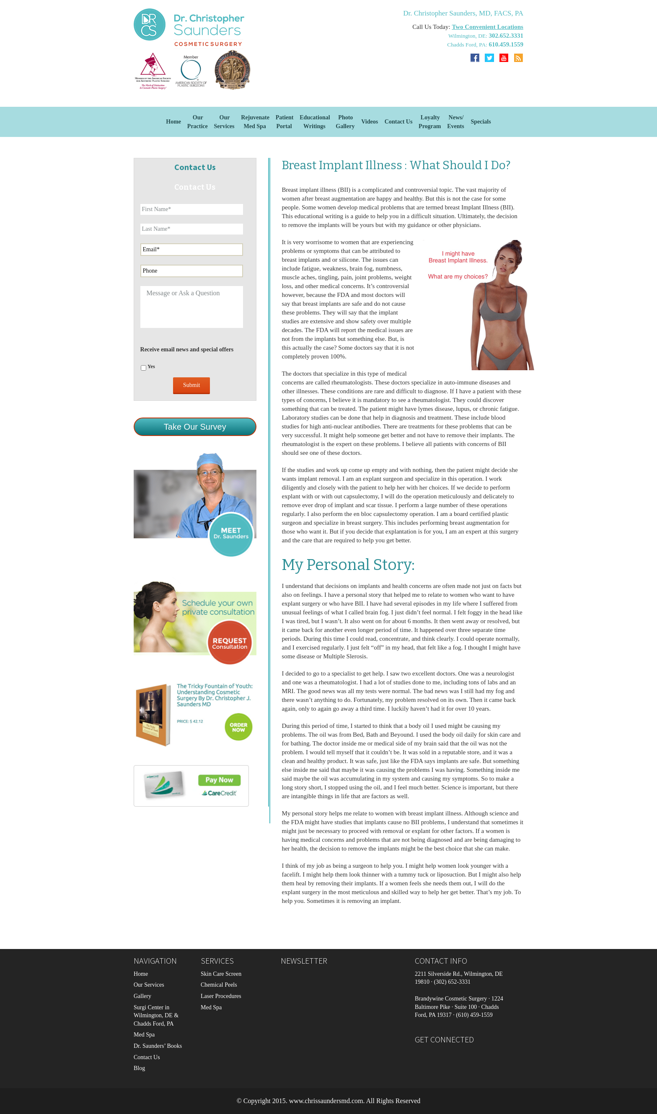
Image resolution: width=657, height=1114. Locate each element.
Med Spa (144, 1034)
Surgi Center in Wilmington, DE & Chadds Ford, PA (156, 1015)
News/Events (455, 121)
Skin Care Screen (221, 974)
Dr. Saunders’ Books (158, 1046)
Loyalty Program (430, 121)
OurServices (224, 121)
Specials (481, 122)
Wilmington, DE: (468, 36)
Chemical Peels (219, 985)
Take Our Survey (195, 426)
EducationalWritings (315, 121)
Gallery (142, 996)
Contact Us (399, 122)
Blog (139, 1068)
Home (173, 122)
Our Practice (197, 121)
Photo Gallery (345, 121)
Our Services (149, 985)
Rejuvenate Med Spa (255, 121)
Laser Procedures (221, 996)
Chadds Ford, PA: (468, 44)
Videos (369, 122)
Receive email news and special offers (187, 349)
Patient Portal (285, 121)
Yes (151, 366)
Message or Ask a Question (191, 307)
